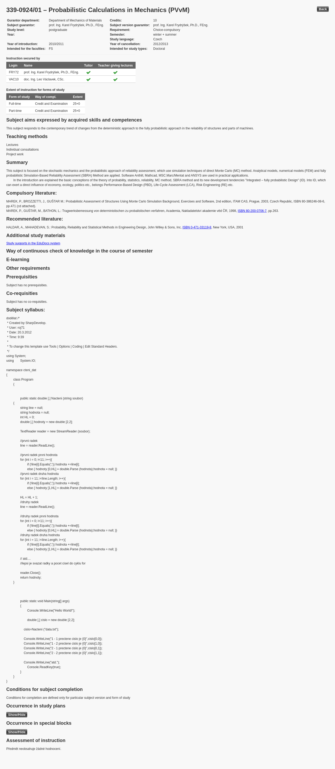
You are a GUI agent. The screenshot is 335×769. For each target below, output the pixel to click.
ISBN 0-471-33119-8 (196, 227)
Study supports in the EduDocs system (33, 243)
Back (323, 9)
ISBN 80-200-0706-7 (252, 211)
